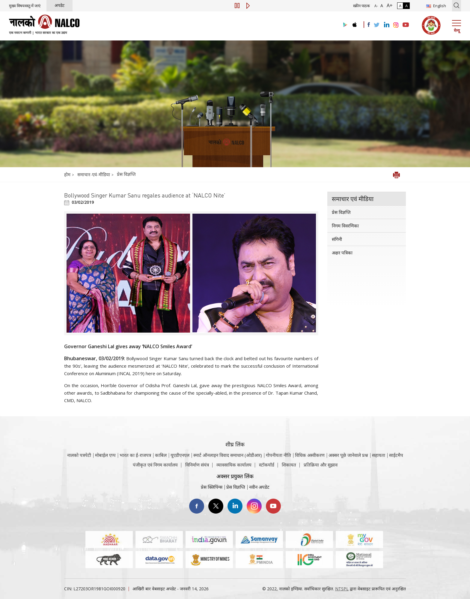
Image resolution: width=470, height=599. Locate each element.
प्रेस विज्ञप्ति (126, 174)
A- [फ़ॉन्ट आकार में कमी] (376, 5)
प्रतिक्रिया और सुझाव (321, 468)
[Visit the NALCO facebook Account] (368, 24)
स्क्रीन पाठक (361, 5)
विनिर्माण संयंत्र (197, 468)
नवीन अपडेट (259, 487)
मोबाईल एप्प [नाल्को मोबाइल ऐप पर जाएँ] (105, 463)
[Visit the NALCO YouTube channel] (405, 25)
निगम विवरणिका (345, 226)
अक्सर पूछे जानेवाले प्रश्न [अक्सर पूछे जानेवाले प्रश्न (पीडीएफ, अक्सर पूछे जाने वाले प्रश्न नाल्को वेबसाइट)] (348, 463)
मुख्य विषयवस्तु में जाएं (24, 5)
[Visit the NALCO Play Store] (344, 25)
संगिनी (337, 239)
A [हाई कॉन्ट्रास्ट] (406, 5)
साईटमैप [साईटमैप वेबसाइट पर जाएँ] (396, 463)
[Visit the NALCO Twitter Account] (376, 25)
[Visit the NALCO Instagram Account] (396, 25)
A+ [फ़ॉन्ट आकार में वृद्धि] (388, 5)
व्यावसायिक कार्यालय (233, 468)
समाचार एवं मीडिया (352, 199)
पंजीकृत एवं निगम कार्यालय (155, 468)
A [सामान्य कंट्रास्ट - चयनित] (400, 5)
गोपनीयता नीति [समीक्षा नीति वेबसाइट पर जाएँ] (278, 463)
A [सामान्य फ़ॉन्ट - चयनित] (381, 5)
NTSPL (342, 589)
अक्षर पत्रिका (342, 253)
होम (68, 174)
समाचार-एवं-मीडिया (93, 174)
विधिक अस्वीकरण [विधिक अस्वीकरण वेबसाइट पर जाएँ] (310, 463)
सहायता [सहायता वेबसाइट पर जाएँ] (378, 463)
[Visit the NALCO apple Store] (354, 23)
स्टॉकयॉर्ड (266, 468)
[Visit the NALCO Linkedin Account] (386, 25)
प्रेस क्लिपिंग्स (211, 487)
